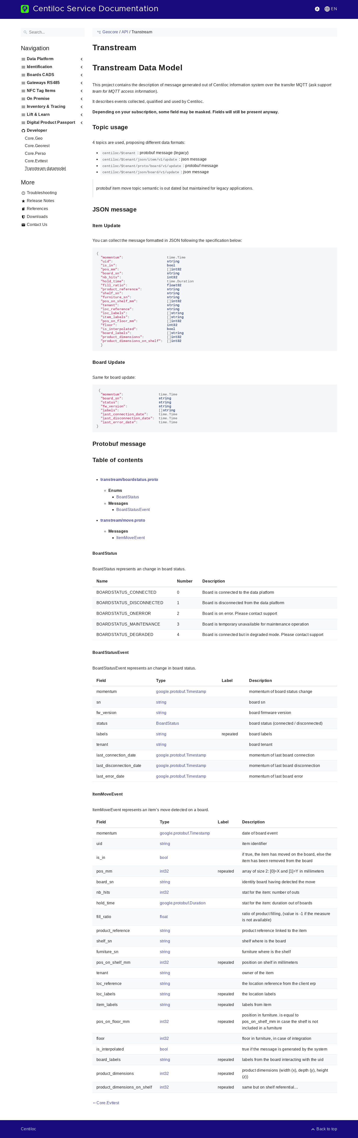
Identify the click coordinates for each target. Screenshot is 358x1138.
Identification (39, 67)
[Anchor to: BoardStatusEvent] (134, 653)
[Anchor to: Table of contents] (149, 460)
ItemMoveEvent (130, 538)
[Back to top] (324, 1129)
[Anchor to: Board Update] (130, 362)
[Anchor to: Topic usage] (133, 127)
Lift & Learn (38, 114)
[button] (330, 9)
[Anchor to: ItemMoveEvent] (128, 794)
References (37, 209)
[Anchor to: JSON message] (142, 209)
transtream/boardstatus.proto (129, 479)
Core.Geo (34, 138)
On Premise (38, 98)
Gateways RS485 (43, 83)
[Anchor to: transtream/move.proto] (151, 520)
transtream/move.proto (122, 520)
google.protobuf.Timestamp (181, 691)
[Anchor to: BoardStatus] (123, 553)
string (161, 702)
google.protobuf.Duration (183, 903)
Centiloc (28, 1129)
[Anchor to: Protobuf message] (151, 444)
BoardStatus (127, 497)
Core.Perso (35, 153)
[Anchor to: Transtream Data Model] (188, 68)
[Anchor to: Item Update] (126, 225)
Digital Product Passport (51, 122)
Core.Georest (37, 146)
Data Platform (40, 59)
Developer (37, 130)
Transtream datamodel (45, 168)
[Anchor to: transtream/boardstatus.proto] (164, 480)
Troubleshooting (42, 193)
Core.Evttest (36, 161)
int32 (164, 871)
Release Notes (40, 201)
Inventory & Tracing (46, 106)
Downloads (37, 216)
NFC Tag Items (41, 90)
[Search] (53, 32)
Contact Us (37, 224)
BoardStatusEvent (133, 509)
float (164, 917)
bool (164, 857)
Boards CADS (40, 75)
